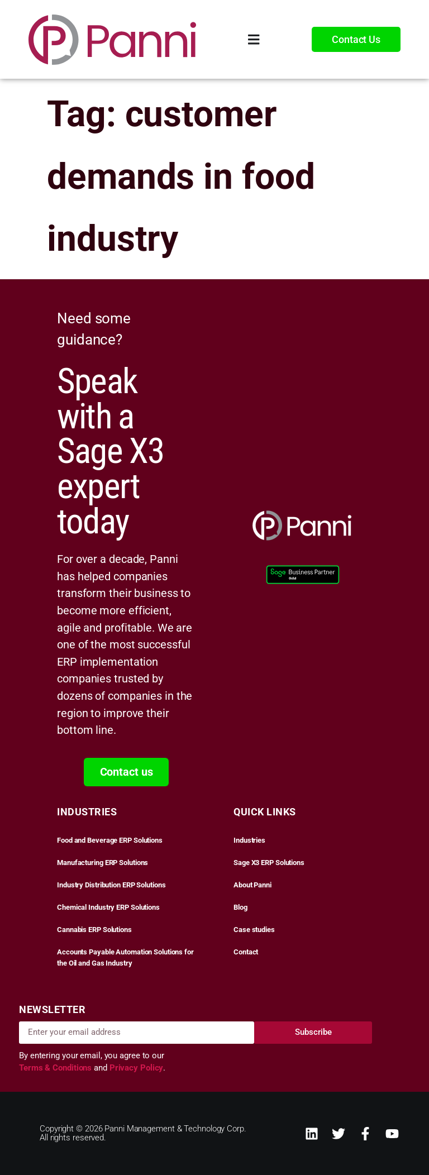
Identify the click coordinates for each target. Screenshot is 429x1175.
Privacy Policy (136, 1068)
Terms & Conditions (56, 1068)
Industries (249, 840)
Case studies (254, 929)
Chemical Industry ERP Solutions (108, 907)
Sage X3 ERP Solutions (268, 862)
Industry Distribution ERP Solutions (111, 885)
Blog (240, 907)
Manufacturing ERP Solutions (102, 862)
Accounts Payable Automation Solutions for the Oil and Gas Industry (125, 957)
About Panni (252, 885)
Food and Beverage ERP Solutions (110, 840)
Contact (245, 952)
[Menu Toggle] (254, 39)
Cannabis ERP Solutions (94, 929)
